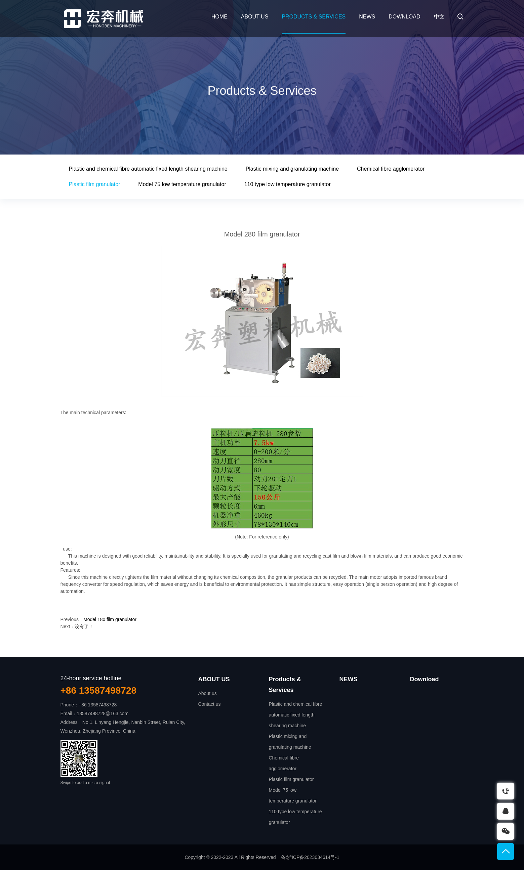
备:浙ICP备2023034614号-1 (310, 857)
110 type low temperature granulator (287, 184)
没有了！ (84, 626)
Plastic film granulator (94, 184)
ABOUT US (255, 16)
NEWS (367, 16)
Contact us (209, 704)
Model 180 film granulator (109, 619)
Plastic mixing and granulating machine (292, 169)
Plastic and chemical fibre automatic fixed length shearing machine (148, 169)
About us (207, 693)
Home (219, 16)
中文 (439, 16)
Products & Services (314, 16)
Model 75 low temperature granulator (182, 184)
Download (404, 16)
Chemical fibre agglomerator (391, 169)
